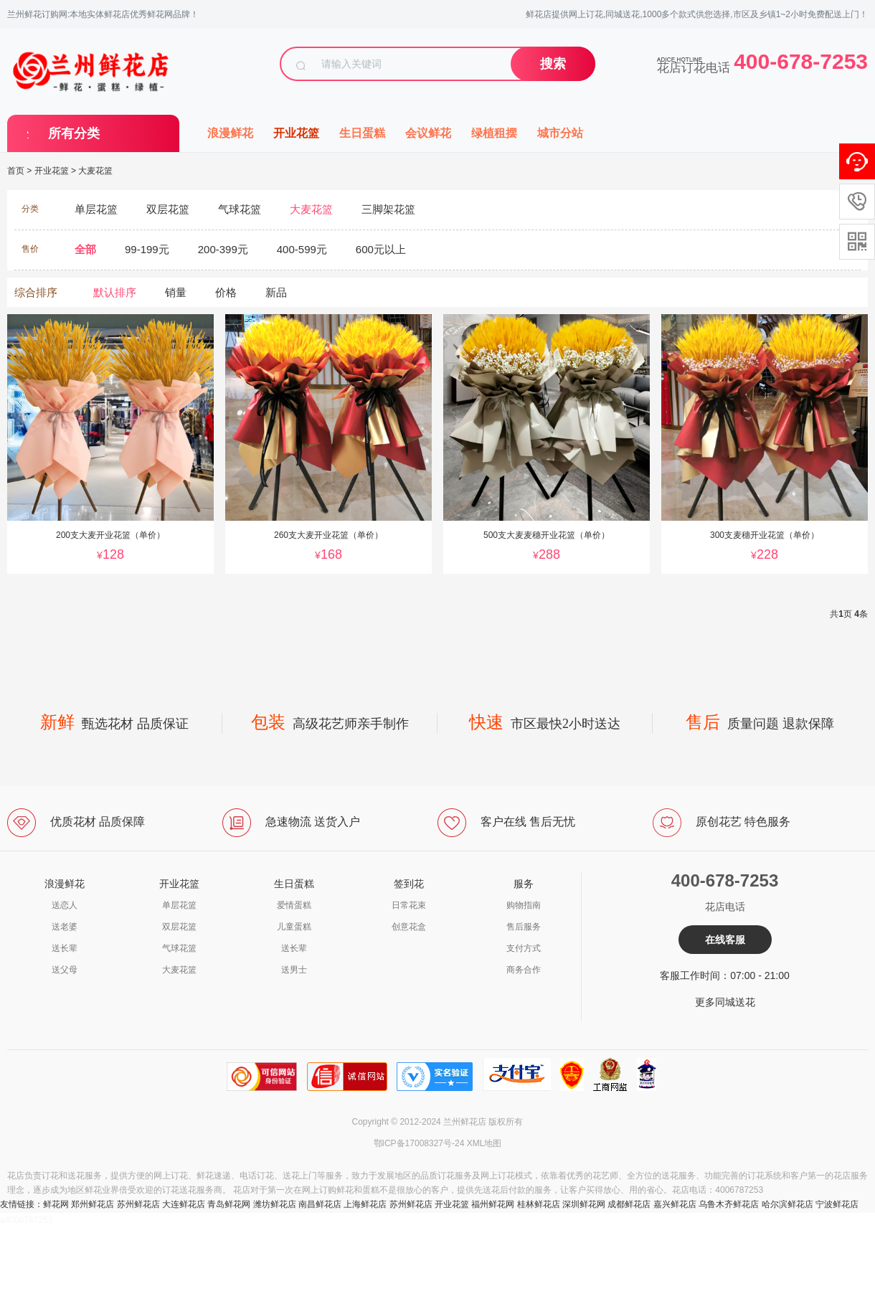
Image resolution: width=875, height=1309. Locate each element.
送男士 (294, 970)
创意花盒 (409, 927)
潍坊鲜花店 (274, 1204)
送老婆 (64, 927)
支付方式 (523, 948)
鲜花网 (56, 1204)
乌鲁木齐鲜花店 (729, 1204)
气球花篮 (179, 948)
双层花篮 (179, 927)
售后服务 (523, 927)
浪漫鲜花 (230, 133)
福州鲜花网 (492, 1204)
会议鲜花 (428, 133)
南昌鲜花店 (319, 1204)
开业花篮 (296, 133)
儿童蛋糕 (294, 927)
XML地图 (484, 1143)
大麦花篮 (95, 171)
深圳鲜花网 (583, 1204)
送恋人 (64, 905)
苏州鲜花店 (138, 1204)
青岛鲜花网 (228, 1204)
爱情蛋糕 (294, 905)
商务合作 (523, 970)
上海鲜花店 (365, 1204)
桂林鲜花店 (538, 1204)
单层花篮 (179, 905)
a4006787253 (26, 1220)
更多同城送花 (725, 1002)
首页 (15, 171)
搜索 (553, 64)
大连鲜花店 (183, 1204)
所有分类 (74, 133)
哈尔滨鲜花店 (787, 1204)
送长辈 (64, 948)
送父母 (64, 970)
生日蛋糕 (362, 133)
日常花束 (409, 905)
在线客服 (725, 939)
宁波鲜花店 (837, 1204)
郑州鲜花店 (92, 1204)
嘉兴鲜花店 (674, 1204)
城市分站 (560, 133)
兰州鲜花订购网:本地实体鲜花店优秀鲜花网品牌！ (103, 14)
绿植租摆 (494, 133)
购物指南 (523, 905)
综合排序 (35, 292)
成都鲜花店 (629, 1204)
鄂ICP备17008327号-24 (419, 1143)
